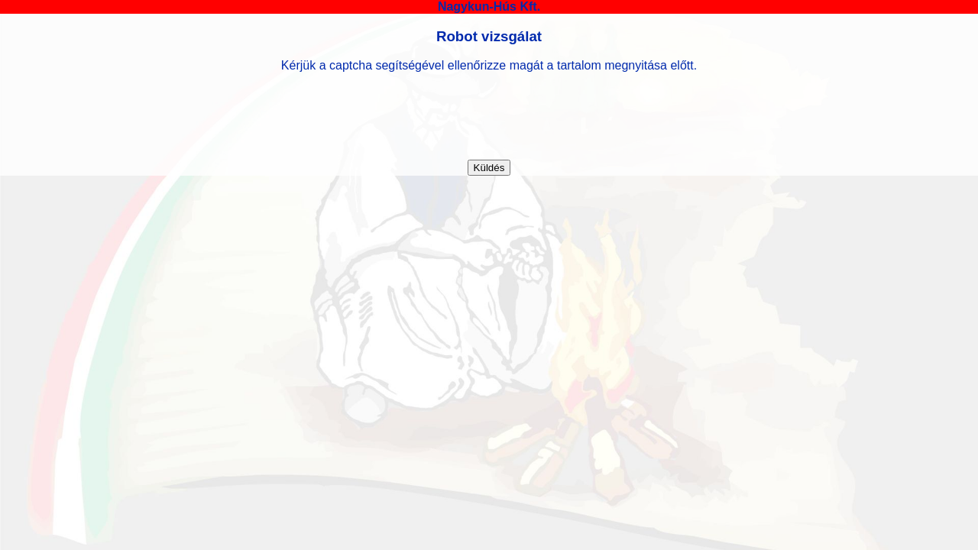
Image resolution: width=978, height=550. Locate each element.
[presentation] (489, 116)
